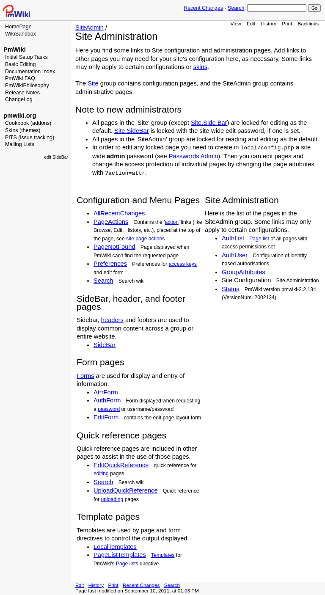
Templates (162, 555)
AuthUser (235, 255)
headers (112, 320)
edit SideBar (56, 157)
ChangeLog (19, 99)
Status (231, 289)
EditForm (106, 417)
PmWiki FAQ (20, 78)
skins (200, 66)
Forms (85, 375)
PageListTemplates (120, 554)
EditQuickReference (121, 465)
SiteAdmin (89, 27)
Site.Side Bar (209, 122)
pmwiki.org (19, 115)
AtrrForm (106, 392)
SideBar (105, 345)
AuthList (233, 238)
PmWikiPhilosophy (27, 85)
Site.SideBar (131, 130)
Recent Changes (203, 8)
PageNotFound (114, 246)
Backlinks (308, 23)
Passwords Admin (193, 156)
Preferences (110, 263)
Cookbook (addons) (28, 123)
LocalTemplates (115, 546)
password (109, 409)
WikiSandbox (20, 34)
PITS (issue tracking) (29, 137)
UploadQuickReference (126, 490)
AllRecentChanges (119, 213)
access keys (183, 264)
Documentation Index (30, 71)
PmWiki (14, 49)
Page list (259, 239)
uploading (112, 499)
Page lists (127, 564)
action (171, 222)
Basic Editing (20, 64)
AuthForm (107, 400)
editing (101, 474)
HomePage (18, 27)
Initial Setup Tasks (26, 57)
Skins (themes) (22, 130)
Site (93, 83)
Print (287, 23)
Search (236, 8)
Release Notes (22, 93)
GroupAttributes (243, 272)
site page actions (145, 239)
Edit (251, 23)
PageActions (111, 221)
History (268, 23)
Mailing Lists (19, 144)
